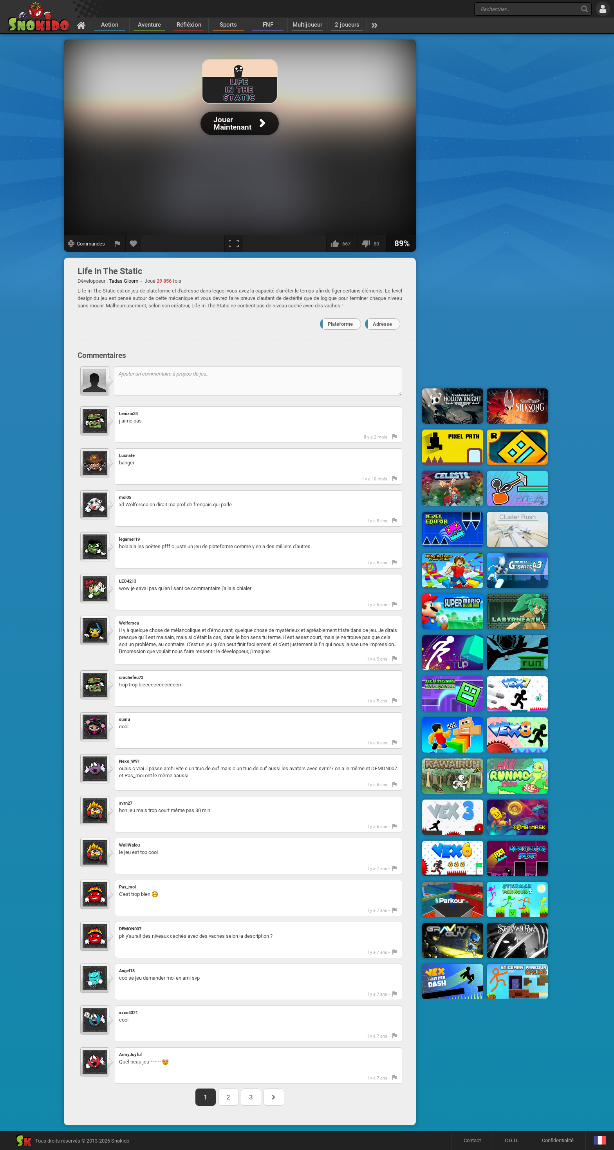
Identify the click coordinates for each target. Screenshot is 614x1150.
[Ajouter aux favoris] (133, 243)
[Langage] (599, 1141)
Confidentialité (558, 1140)
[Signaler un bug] (117, 243)
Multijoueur (307, 24)
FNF (268, 24)
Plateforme (340, 324)
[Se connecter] (603, 9)
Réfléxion (189, 24)
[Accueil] (81, 25)
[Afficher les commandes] (86, 243)
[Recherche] (584, 8)
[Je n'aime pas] (372, 243)
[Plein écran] (233, 243)
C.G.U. (511, 1140)
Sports (228, 24)
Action (109, 24)
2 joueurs (347, 24)
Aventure (149, 24)
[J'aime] (342, 243)
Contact (472, 1140)
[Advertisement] (485, 157)
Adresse (382, 324)
